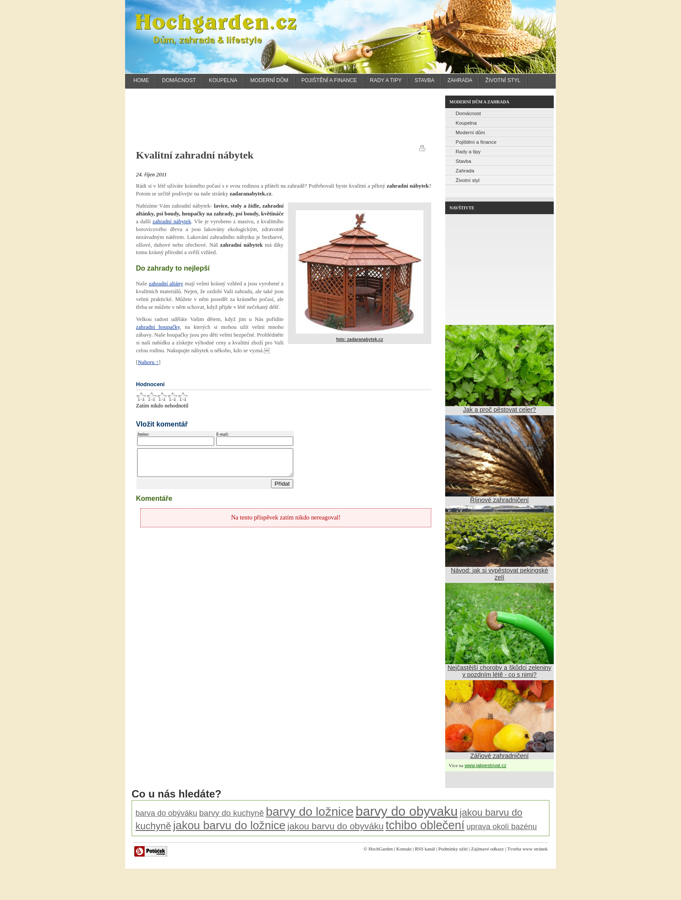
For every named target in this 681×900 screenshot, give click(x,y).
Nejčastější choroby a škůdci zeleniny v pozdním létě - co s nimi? (499, 671)
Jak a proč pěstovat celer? (499, 409)
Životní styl (503, 80)
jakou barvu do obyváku (336, 826)
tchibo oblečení (425, 825)
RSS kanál (425, 848)
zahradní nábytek (171, 221)
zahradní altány (166, 284)
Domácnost (179, 80)
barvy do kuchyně (231, 812)
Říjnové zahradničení (499, 499)
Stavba (425, 80)
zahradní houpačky (158, 327)
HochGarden (380, 848)
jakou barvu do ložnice (229, 825)
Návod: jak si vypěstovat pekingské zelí (499, 574)
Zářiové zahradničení (499, 755)
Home (141, 80)
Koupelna (223, 80)
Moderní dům (269, 80)
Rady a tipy (386, 80)
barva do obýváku (166, 813)
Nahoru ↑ (148, 362)
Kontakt (403, 848)
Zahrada (459, 80)
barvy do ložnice (310, 811)
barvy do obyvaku (407, 811)
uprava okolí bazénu (501, 826)
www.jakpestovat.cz (485, 765)
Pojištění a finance (329, 80)
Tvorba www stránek (527, 848)
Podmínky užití (453, 848)
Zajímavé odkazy (487, 848)
